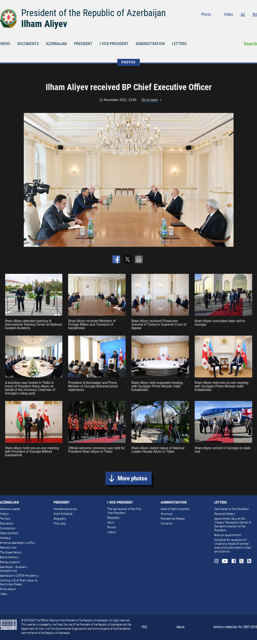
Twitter (246, 23)
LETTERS (179, 43)
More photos (132, 478)
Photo (206, 14)
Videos (111, 532)
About (180, 627)
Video (228, 14)
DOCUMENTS (28, 43)
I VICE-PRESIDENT (114, 43)
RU (255, 14)
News (110, 522)
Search (250, 44)
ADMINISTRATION (150, 43)
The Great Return (11, 552)
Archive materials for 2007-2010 (235, 627)
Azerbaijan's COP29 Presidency (19, 575)
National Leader (10, 509)
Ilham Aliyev (44, 23)
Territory (5, 518)
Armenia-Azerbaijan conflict (17, 542)
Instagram (219, 23)
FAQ (144, 627)
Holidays (5, 538)
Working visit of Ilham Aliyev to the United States (19, 582)
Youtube (229, 23)
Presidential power (65, 509)
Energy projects (10, 562)
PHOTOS (128, 62)
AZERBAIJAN (56, 43)
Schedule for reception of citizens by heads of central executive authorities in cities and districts (232, 545)
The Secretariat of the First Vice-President (124, 511)
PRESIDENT (83, 43)
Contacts (166, 523)
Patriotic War (8, 547)
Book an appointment (227, 535)
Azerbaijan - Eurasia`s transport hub (13, 568)
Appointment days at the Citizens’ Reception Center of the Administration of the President (232, 524)
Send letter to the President (231, 509)
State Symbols (9, 533)
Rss (255, 23)
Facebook (238, 23)
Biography (60, 518)
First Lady (60, 523)
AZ (243, 14)
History (4, 513)
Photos (111, 527)
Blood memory (9, 557)
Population (6, 523)
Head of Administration (175, 509)
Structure (167, 513)
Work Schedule (63, 513)
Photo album (8, 589)
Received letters (224, 513)
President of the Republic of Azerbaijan (93, 12)
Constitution (7, 528)
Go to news (149, 100)
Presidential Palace (173, 518)
